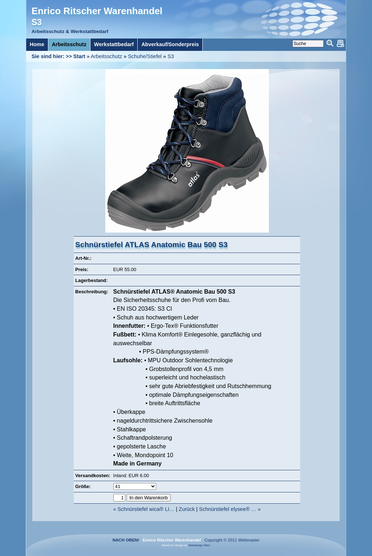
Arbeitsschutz (106, 56)
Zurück (187, 509)
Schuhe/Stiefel (145, 56)
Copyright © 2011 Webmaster (230, 540)
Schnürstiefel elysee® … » (230, 509)
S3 (170, 56)
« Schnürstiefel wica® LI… (143, 509)
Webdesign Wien (199, 545)
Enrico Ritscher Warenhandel (97, 11)
